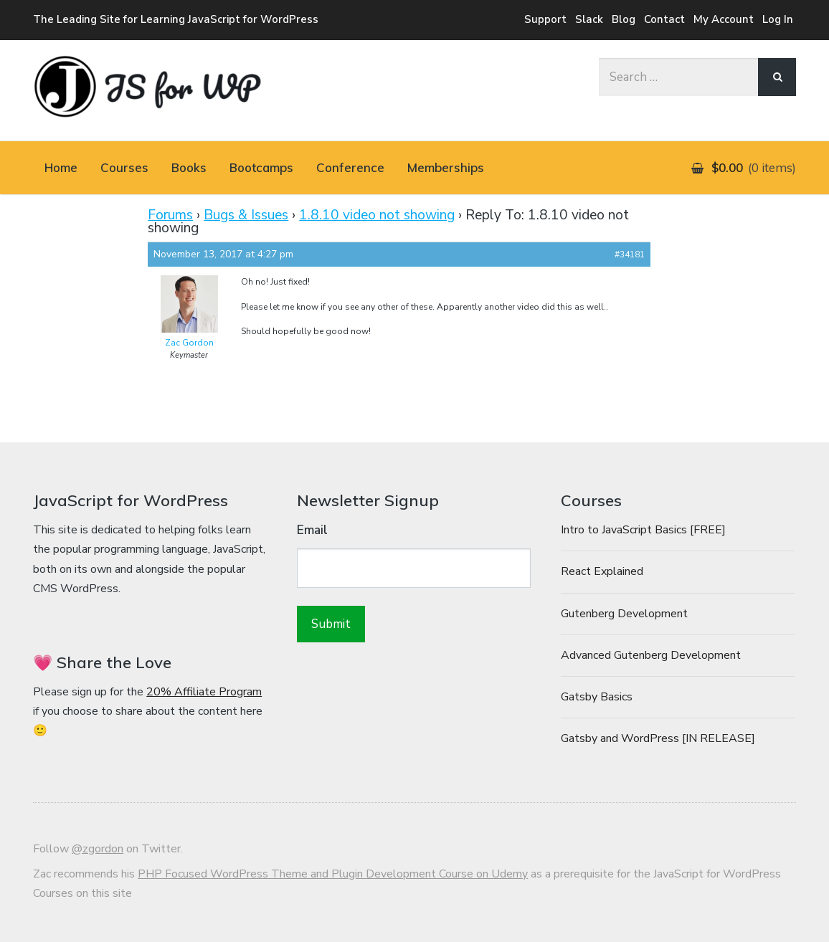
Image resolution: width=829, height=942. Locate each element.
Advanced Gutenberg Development (651, 655)
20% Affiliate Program (204, 692)
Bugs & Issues (246, 215)
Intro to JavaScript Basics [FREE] (643, 530)
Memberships (445, 167)
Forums (170, 215)
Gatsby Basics (597, 697)
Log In (777, 19)
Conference (350, 167)
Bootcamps (261, 167)
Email (312, 530)
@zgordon (97, 849)
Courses (124, 167)
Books (189, 167)
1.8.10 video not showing (377, 215)
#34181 (630, 254)
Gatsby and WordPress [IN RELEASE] (658, 738)
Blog (623, 19)
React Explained (602, 571)
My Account (723, 19)
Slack (589, 19)
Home (60, 167)
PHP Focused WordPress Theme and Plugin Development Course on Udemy (333, 874)
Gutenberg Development (624, 614)
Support (545, 19)
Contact (664, 19)
